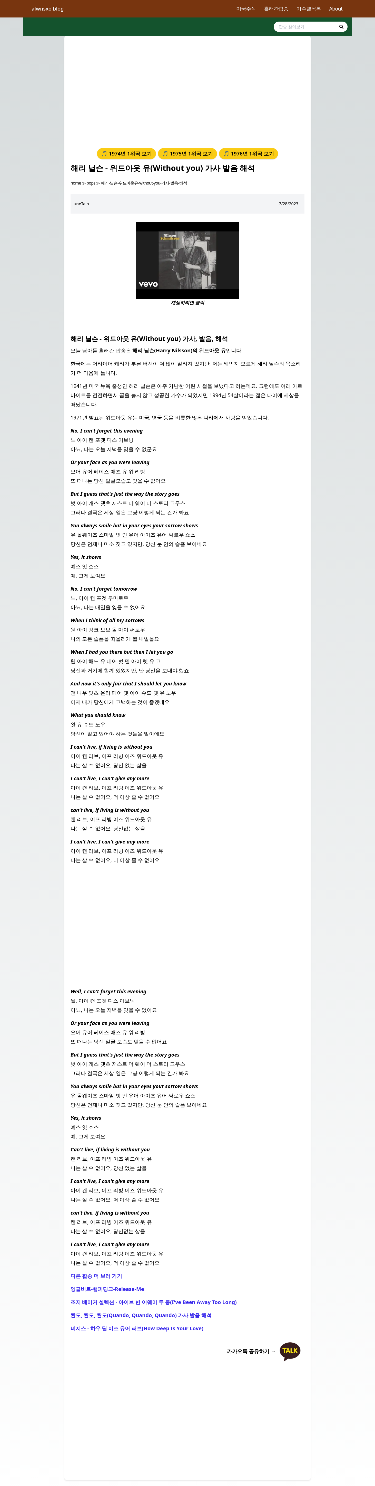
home (76, 183)
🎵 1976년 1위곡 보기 (248, 153)
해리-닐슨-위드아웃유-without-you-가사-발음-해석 (144, 183)
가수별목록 (309, 8)
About (335, 8)
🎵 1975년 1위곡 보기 (187, 153)
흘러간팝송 (276, 8)
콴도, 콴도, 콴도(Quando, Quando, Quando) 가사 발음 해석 (141, 1315)
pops (90, 183)
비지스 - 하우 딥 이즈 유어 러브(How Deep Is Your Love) (137, 1328)
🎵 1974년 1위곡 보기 (126, 153)
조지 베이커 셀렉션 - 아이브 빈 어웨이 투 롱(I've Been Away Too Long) (154, 1302)
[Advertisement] (187, 91)
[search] (311, 27)
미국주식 (246, 8)
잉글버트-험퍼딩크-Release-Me (107, 1289)
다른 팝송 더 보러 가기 (96, 1275)
